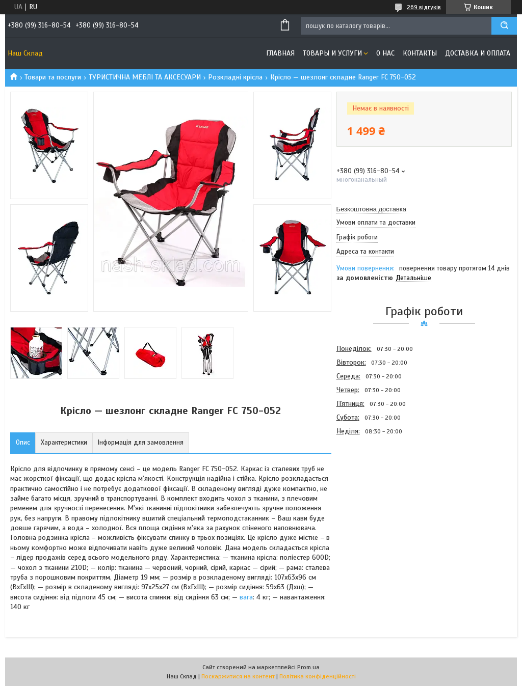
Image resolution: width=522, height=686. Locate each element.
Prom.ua (308, 667)
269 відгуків (424, 7)
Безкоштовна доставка (371, 209)
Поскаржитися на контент (238, 676)
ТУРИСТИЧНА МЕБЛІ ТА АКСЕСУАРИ (145, 77)
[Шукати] (504, 26)
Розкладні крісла (235, 77)
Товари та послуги (52, 77)
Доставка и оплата (477, 53)
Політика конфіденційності (317, 676)
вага (246, 597)
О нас (385, 53)
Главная (280, 53)
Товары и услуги (332, 53)
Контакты (420, 53)
